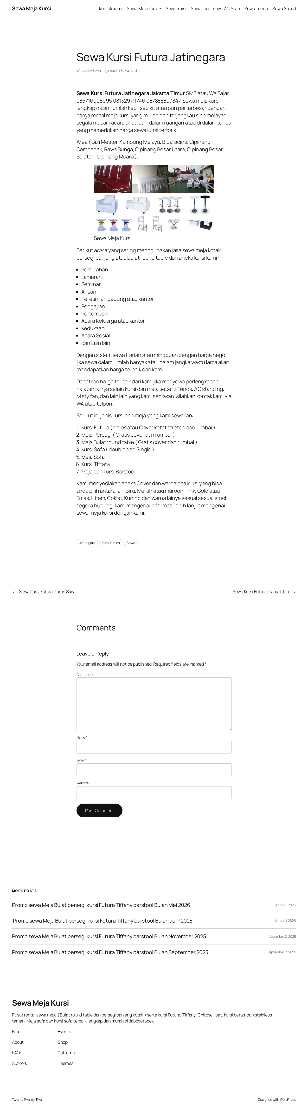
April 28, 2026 (285, 905)
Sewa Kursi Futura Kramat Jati (261, 591)
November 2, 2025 (282, 936)
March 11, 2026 (285, 920)
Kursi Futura (111, 542)
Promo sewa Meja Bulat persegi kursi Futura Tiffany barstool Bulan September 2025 (110, 952)
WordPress (288, 1099)
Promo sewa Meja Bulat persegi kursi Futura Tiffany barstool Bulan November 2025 (109, 936)
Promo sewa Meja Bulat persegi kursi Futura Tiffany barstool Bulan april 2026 (102, 921)
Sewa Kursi (129, 70)
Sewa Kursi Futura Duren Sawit (48, 591)
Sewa (131, 542)
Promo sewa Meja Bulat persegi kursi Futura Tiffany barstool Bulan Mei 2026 (101, 905)
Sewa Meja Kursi (31, 8)
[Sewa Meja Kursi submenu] (160, 8)
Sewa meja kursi (104, 70)
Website (83, 783)
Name (82, 737)
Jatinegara (87, 542)
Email (82, 760)
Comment (85, 674)
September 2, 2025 (282, 952)
